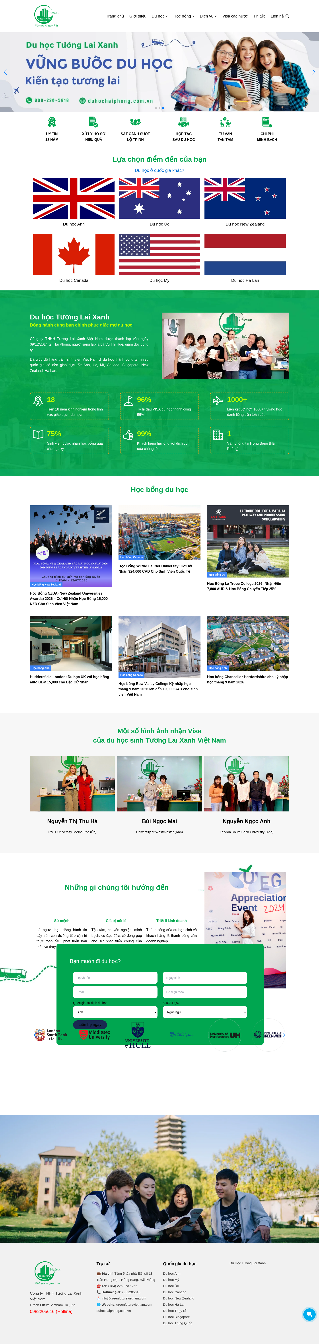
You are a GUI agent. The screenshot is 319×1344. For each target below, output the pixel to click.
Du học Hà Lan (174, 1304)
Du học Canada (174, 1292)
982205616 (132, 1292)
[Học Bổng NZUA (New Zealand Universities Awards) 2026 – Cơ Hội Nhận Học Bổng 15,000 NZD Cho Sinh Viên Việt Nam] (71, 546)
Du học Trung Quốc (177, 1323)
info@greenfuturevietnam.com (124, 1298)
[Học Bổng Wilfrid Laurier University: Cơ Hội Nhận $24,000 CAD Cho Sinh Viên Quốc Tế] (159, 532)
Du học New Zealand (178, 1298)
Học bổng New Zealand (46, 584)
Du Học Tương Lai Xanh (248, 1263)
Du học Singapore (176, 1317)
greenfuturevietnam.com (134, 1304)
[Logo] (46, 16)
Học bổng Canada (131, 557)
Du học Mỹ (171, 1280)
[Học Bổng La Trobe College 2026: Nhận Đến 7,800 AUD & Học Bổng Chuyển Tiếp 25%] (248, 541)
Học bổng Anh (41, 668)
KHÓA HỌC (171, 1003)
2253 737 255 (127, 1286)
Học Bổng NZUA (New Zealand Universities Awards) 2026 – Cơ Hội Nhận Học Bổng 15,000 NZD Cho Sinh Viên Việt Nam (69, 598)
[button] (314, 72)
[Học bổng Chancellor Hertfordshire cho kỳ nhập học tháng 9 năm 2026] (248, 643)
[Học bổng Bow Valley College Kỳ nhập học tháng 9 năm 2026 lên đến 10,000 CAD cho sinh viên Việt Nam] (159, 647)
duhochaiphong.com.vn (114, 1311)
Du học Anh (171, 1273)
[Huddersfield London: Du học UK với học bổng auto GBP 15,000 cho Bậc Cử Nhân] (71, 643)
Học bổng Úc (217, 574)
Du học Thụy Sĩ (174, 1311)
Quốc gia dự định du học (90, 1003)
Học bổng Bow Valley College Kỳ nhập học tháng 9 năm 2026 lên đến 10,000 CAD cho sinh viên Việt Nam (158, 689)
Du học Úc (171, 1286)
